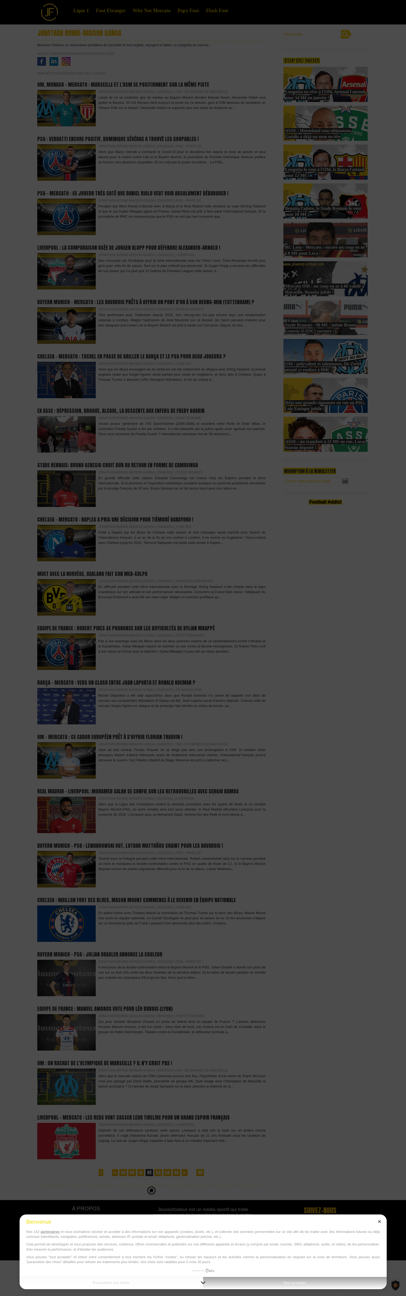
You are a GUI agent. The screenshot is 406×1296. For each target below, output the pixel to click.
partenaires (50, 1232)
